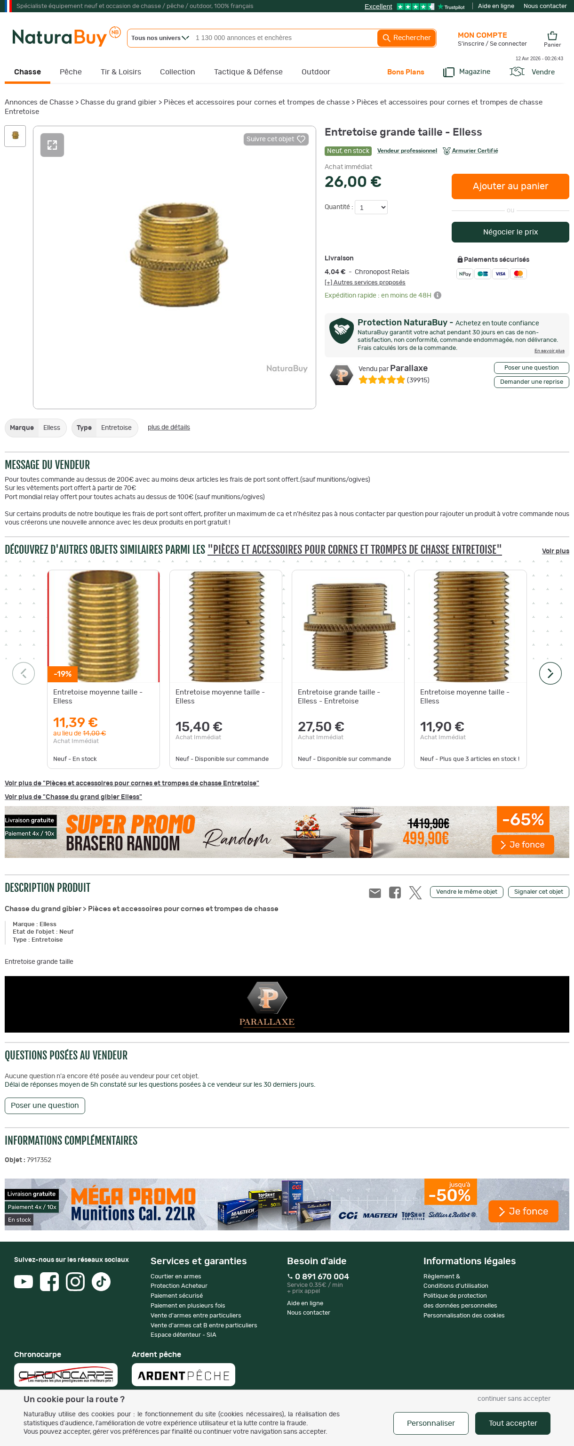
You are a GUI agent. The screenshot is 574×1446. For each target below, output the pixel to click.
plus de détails (169, 427)
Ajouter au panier (511, 186)
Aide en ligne (496, 6)
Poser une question (531, 368)
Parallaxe (393, 368)
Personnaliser (431, 1423)
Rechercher (406, 38)
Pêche (71, 72)
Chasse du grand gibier (118, 102)
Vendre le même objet (466, 892)
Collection (177, 72)
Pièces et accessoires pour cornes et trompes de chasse (257, 102)
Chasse (27, 72)
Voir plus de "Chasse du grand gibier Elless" (73, 797)
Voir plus (555, 551)
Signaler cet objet (538, 892)
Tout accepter (513, 1423)
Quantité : (340, 207)
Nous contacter (545, 6)
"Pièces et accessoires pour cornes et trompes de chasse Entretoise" (354, 549)
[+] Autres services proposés (365, 282)
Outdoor (316, 72)
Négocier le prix (510, 232)
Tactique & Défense (248, 72)
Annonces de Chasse (39, 102)
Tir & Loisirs (121, 72)
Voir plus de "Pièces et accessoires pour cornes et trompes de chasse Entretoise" (132, 783)
